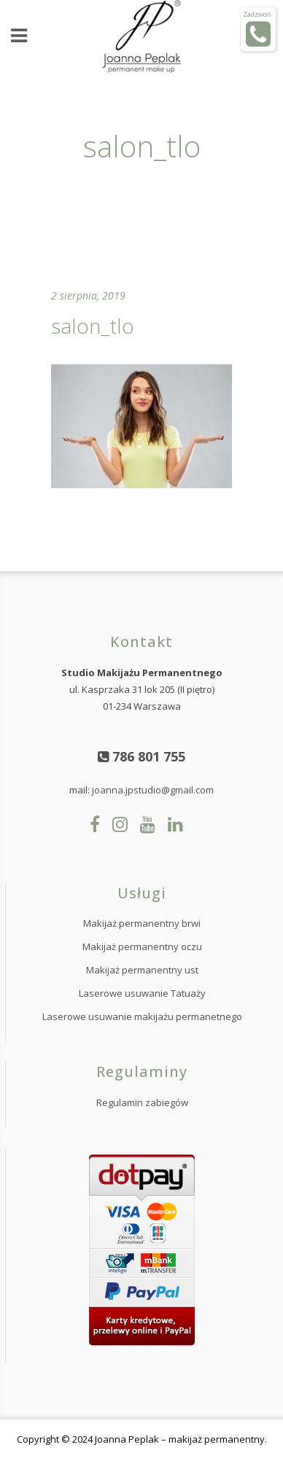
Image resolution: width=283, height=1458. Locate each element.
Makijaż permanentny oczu (142, 946)
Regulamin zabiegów (142, 1102)
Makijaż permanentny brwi (142, 923)
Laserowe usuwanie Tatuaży (142, 993)
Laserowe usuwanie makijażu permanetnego (142, 1016)
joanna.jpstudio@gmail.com (153, 789)
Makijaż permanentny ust (142, 969)
